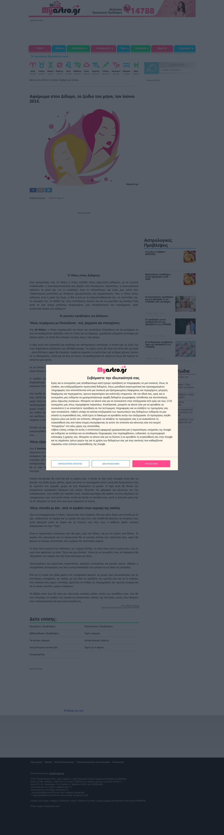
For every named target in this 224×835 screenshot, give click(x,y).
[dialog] (112, 417)
